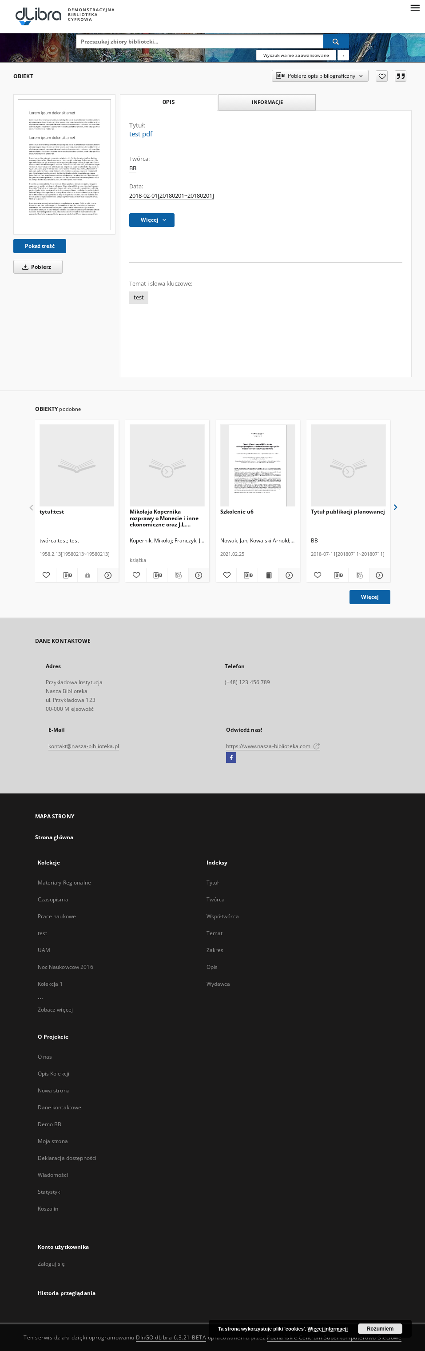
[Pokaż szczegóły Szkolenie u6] (288, 575)
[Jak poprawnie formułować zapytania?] (343, 55)
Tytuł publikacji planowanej (348, 511)
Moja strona (53, 1141)
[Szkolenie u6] (258, 466)
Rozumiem (380, 1329)
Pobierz (35, 267)
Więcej (370, 597)
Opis (212, 967)
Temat (215, 933)
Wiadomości (53, 1175)
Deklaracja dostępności (67, 1158)
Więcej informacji (328, 1328)
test (139, 297)
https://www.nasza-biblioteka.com (273, 746)
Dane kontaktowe (60, 1107)
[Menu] (415, 7)
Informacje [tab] (267, 102)
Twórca (216, 899)
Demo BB (50, 1124)
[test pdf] (64, 164)
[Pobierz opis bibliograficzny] (66, 575)
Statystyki (50, 1192)
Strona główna (54, 837)
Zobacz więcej (55, 1009)
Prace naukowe (57, 916)
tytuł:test (52, 511)
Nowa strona (54, 1090)
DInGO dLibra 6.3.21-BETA (171, 1337)
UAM (44, 950)
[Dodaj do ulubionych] (382, 76)
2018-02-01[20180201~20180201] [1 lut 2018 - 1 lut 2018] (171, 195)
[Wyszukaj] (336, 41)
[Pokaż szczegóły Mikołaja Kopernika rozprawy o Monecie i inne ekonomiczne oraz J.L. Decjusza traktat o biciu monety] (197, 575)
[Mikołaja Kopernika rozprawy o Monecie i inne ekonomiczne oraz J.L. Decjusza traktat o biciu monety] (167, 466)
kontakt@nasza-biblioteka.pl (83, 746)
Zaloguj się (51, 1263)
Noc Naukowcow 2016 (65, 967)
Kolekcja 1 (50, 984)
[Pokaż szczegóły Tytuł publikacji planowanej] (378, 575)
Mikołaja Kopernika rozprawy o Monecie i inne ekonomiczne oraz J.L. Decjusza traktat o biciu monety (164, 518)
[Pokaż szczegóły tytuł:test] (106, 575)
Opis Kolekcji (54, 1073)
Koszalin (48, 1208)
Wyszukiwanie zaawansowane (296, 55)
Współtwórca (223, 916)
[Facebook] (231, 758)
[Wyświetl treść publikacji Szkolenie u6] (268, 575)
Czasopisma (53, 899)
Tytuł (213, 882)
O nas (45, 1056)
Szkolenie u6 (237, 511)
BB (132, 168)
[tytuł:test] (77, 466)
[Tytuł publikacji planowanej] (348, 466)
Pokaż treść (40, 246)
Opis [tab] (169, 102)
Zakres (215, 950)
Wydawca (218, 984)
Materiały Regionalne (64, 882)
